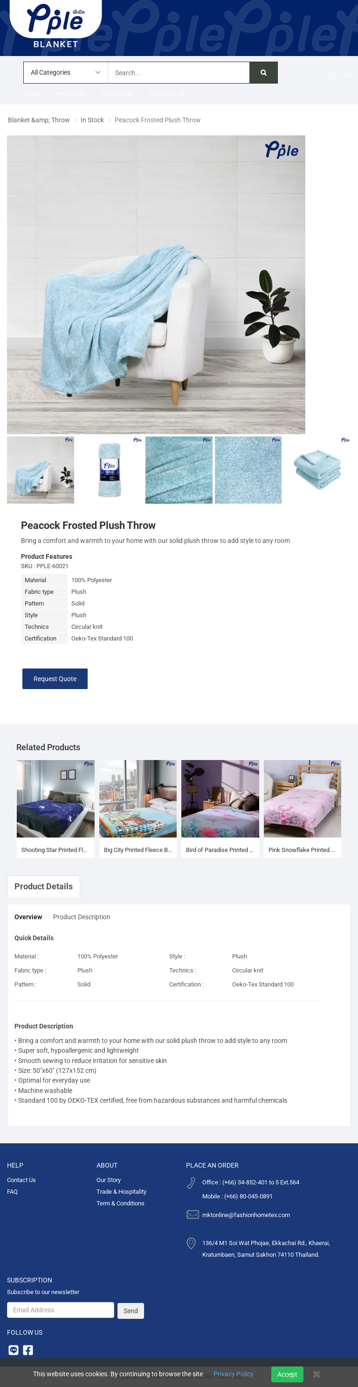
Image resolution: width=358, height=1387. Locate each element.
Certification (40, 638)
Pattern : (25, 984)
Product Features (46, 556)
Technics (37, 626)
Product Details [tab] (43, 886)
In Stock (92, 120)
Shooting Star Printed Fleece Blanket (55, 849)
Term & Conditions (120, 1203)
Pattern (34, 603)
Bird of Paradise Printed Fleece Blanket (220, 849)
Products (70, 94)
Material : (26, 956)
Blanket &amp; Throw (39, 120)
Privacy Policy (233, 1374)
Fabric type (39, 591)
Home (31, 94)
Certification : (186, 984)
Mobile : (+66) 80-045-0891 (237, 1196)
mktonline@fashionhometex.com (246, 1214)
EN (332, 74)
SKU (26, 566)
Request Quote (55, 679)
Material (35, 580)
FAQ (12, 1191)
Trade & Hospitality (121, 1191)
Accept (287, 1374)
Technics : (182, 970)
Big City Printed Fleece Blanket (138, 849)
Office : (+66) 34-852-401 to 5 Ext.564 (250, 1182)
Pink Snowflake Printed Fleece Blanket (302, 849)
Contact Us (167, 94)
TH (347, 74)
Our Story (118, 94)
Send (131, 1311)
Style (31, 615)
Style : (177, 956)
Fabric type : (30, 970)
